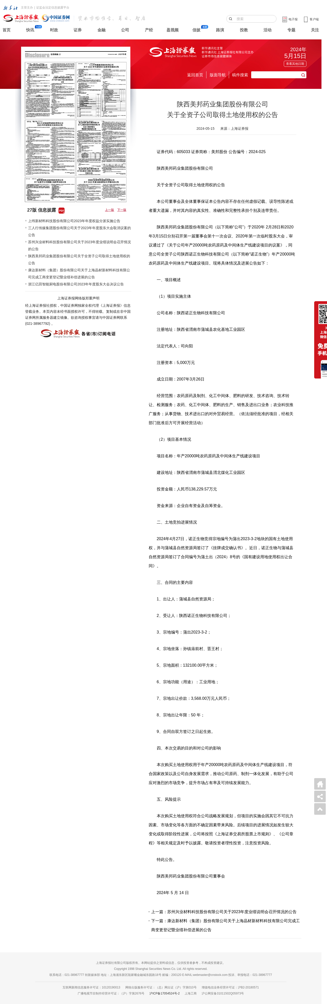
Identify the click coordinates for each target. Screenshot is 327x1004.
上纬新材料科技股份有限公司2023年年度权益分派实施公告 (74, 221)
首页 (7, 30)
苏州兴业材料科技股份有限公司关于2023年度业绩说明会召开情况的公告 (79, 245)
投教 (244, 30)
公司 (125, 30)
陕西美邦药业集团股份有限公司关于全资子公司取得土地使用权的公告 (79, 259)
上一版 (109, 210)
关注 (315, 30)
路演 (220, 30)
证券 (78, 30)
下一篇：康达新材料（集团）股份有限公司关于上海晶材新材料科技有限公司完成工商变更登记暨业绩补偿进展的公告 (225, 925)
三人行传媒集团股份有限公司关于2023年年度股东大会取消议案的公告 (79, 231)
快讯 (30, 30)
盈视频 (173, 30)
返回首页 (195, 75)
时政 (54, 30)
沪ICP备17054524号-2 (164, 993)
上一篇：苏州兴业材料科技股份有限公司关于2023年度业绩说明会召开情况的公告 (224, 912)
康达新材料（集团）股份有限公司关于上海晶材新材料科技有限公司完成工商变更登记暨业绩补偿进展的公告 (79, 273)
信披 (196, 30)
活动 (267, 30)
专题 (291, 30)
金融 (101, 30)
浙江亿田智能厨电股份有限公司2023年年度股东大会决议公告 (76, 284)
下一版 (121, 210)
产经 (149, 30)
